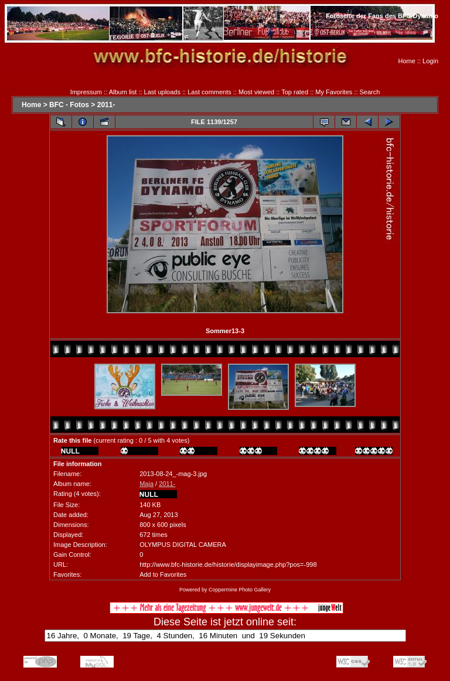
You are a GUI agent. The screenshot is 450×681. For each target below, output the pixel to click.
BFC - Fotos (69, 105)
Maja (146, 483)
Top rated (294, 91)
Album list (123, 91)
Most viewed (256, 91)
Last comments (209, 91)
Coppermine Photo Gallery (240, 590)
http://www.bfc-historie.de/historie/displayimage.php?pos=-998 (227, 564)
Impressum (86, 91)
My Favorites (333, 91)
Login (430, 60)
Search (370, 91)
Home (406, 60)
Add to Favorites (162, 574)
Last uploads (162, 91)
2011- (106, 105)
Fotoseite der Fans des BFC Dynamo (382, 15)
